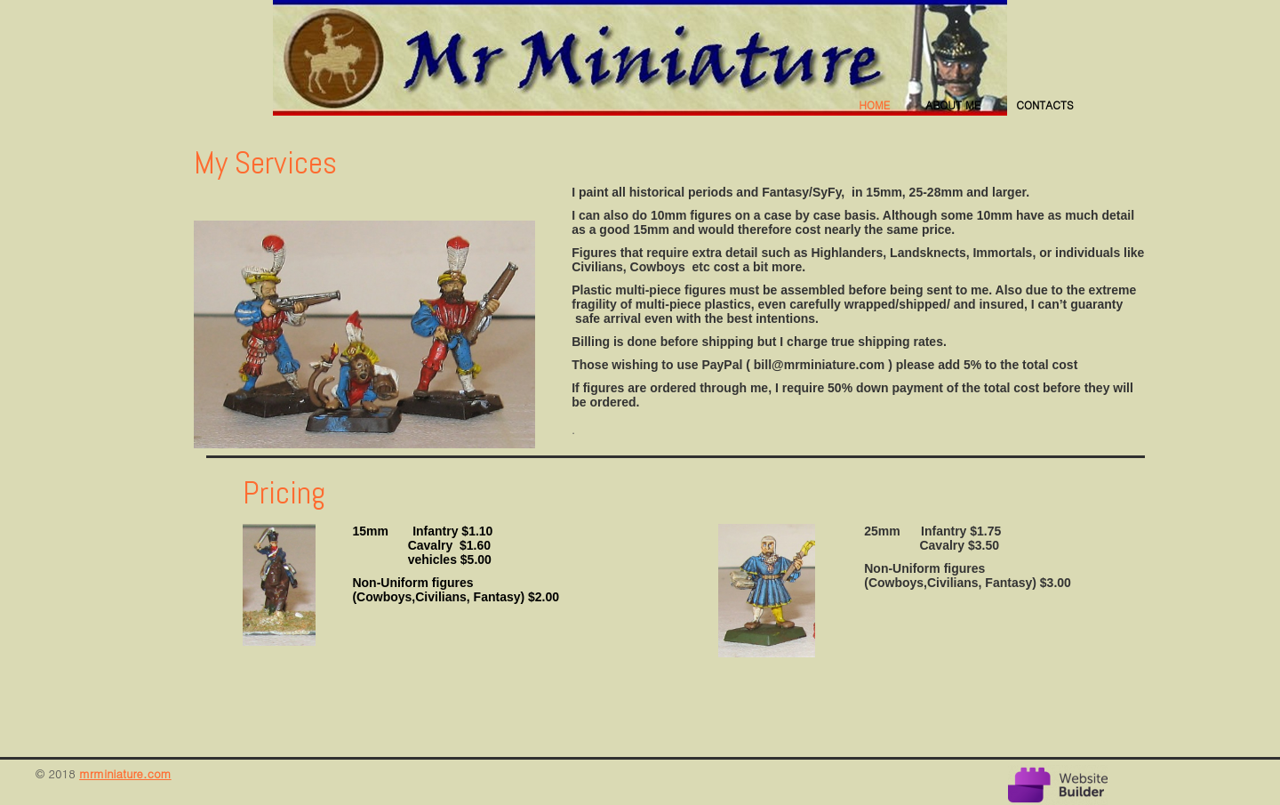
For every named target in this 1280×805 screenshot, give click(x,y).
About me (952, 104)
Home (874, 104)
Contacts (1044, 104)
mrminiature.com (125, 773)
